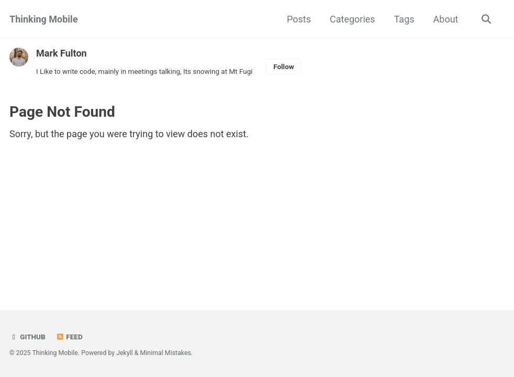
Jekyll (124, 353)
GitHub (27, 336)
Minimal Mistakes (165, 353)
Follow (283, 66)
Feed (69, 336)
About (446, 19)
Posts (299, 19)
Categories (352, 19)
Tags (404, 19)
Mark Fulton (61, 53)
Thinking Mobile (43, 19)
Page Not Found (62, 111)
